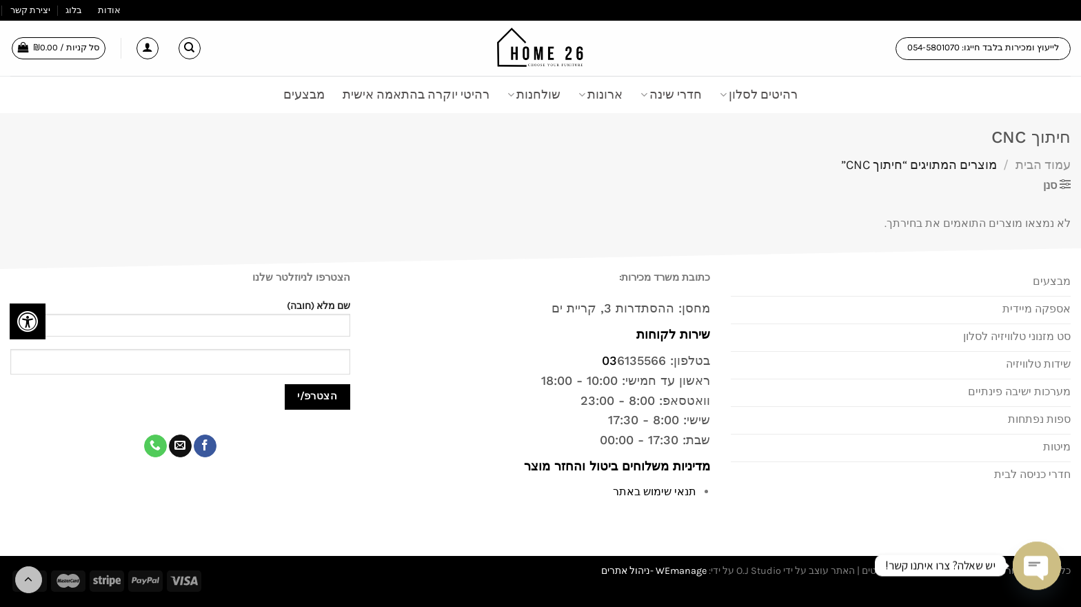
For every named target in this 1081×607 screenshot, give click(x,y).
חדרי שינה (671, 94)
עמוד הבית (1043, 164)
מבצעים (304, 94)
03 (609, 360)
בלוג (73, 10)
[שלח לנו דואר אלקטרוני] (180, 446)
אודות (109, 10)
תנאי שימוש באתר (654, 491)
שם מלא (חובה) (180, 323)
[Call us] (155, 446)
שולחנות (533, 94)
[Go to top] (28, 579)
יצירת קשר (30, 10)
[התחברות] (148, 48)
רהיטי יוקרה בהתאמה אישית (416, 94)
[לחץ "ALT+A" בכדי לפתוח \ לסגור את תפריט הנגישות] (28, 321)
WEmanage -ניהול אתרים (654, 571)
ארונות (600, 94)
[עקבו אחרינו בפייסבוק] (205, 446)
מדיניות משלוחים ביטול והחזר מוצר (615, 466)
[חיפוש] (190, 48)
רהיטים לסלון (759, 94)
